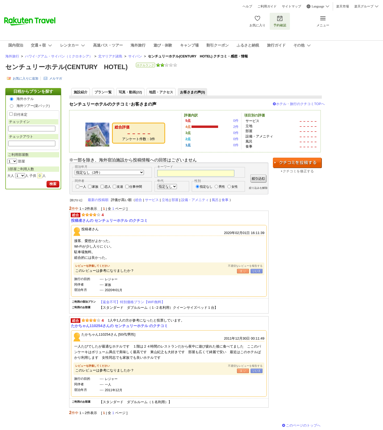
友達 (120, 187)
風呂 (215, 200)
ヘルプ (247, 6)
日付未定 (20, 114)
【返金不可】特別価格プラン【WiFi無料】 (132, 302)
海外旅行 (12, 56)
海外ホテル (25, 99)
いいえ (257, 271)
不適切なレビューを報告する (245, 265)
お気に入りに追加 (25, 78)
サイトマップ (291, 6)
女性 (234, 187)
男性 (222, 187)
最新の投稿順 (98, 200)
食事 (225, 200)
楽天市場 (342, 6)
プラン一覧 (103, 92)
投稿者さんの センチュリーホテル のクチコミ (109, 220)
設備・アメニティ (195, 200)
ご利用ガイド (267, 6)
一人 (83, 187)
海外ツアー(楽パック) (33, 106)
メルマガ (55, 78)
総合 (138, 200)
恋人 (108, 187)
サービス (152, 200)
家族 (95, 187)
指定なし (206, 187)
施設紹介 (81, 92)
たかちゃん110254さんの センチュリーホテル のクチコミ (119, 326)
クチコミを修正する (298, 171)
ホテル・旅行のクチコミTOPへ (300, 104)
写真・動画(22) (130, 92)
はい (243, 271)
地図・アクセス (161, 92)
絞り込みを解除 (258, 187)
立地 (165, 200)
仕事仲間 (135, 187)
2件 (236, 127)
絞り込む (258, 178)
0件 (236, 121)
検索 (52, 184)
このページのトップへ (303, 425)
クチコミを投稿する (297, 163)
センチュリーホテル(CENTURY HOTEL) (66, 66)
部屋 (175, 200)
